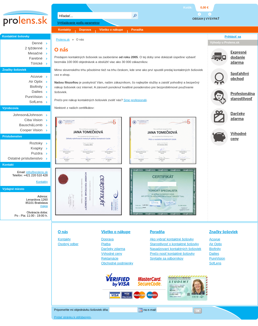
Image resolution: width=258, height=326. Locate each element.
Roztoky (36, 143)
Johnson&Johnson (28, 115)
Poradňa (137, 29)
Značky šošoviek (223, 231)
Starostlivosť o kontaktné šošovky (174, 244)
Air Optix (36, 81)
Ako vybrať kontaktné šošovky (172, 239)
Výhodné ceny (111, 254)
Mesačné (35, 53)
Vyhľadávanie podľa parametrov (78, 22)
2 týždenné (34, 48)
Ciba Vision (34, 120)
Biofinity (36, 87)
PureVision (34, 97)
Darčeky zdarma (113, 249)
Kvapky (36, 148)
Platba (106, 244)
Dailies (37, 92)
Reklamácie (109, 258)
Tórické (36, 63)
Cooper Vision (31, 130)
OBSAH (197, 18)
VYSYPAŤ (212, 18)
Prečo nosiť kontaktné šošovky (172, 254)
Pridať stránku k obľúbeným (72, 317)
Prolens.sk (63, 39)
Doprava (85, 29)
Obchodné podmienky (117, 263)
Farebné (35, 58)
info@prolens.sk (37, 172)
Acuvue (36, 76)
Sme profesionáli (135, 100)
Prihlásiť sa (233, 36)
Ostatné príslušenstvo (25, 158)
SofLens (35, 102)
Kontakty (64, 29)
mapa (44, 206)
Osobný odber (68, 244)
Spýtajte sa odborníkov (166, 258)
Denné (37, 43)
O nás (63, 231)
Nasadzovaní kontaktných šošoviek (175, 249)
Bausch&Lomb (30, 125)
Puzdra (37, 153)
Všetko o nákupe (111, 29)
